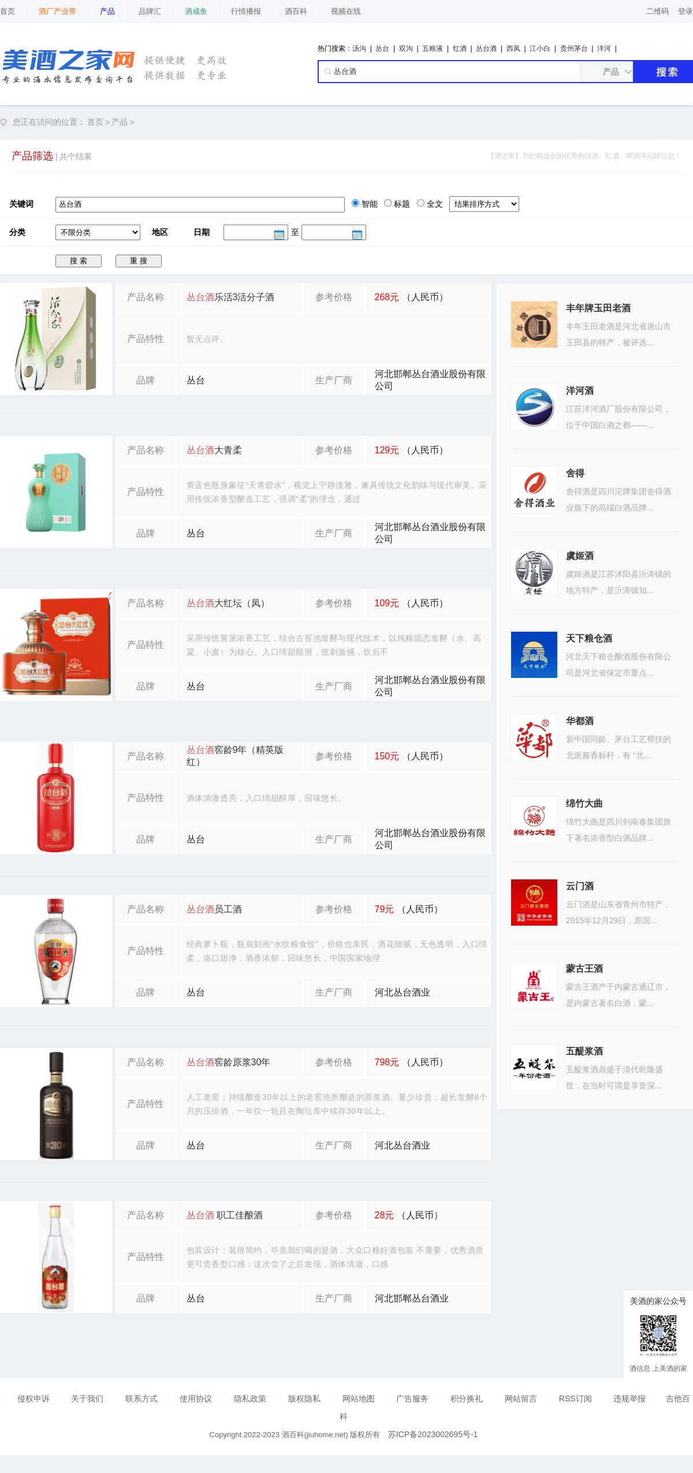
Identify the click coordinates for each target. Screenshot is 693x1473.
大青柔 (214, 450)
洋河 (604, 48)
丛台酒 (486, 48)
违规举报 (629, 1398)
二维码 (657, 11)
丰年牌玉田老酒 (598, 308)
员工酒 (214, 909)
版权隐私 (304, 1398)
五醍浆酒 (584, 1051)
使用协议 (196, 1398)
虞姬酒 (580, 556)
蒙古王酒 (584, 969)
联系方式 (141, 1398)
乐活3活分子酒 (231, 297)
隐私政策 (250, 1398)
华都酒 (580, 721)
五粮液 (432, 48)
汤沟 (359, 48)
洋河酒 (580, 391)
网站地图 (358, 1398)
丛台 (382, 48)
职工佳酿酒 (225, 1215)
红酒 (460, 48)
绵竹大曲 (584, 803)
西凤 (513, 48)
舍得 (575, 473)
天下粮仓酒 (589, 638)
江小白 (540, 48)
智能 (368, 203)
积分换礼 (466, 1398)
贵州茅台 (574, 48)
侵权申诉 (33, 1398)
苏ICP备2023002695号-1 (433, 1434)
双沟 (406, 48)
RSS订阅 (575, 1398)
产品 (119, 121)
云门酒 (580, 886)
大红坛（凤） (228, 603)
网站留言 (521, 1398)
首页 (7, 11)
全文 (433, 203)
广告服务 (412, 1398)
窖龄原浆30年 (229, 1062)
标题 (401, 203)
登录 (685, 11)
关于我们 (87, 1398)
